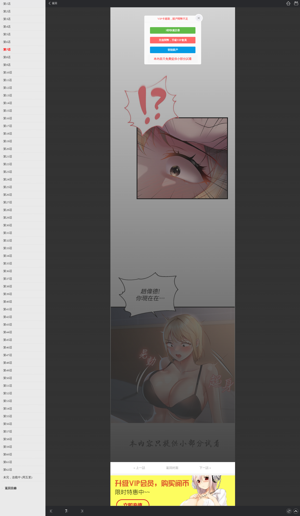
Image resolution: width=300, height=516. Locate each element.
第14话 (7, 103)
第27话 (7, 202)
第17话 (7, 126)
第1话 (7, 3)
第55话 (7, 416)
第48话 (7, 362)
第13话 (7, 95)
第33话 (7, 248)
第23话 (7, 171)
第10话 (7, 72)
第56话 (7, 423)
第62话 (7, 469)
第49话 (7, 370)
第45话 (7, 339)
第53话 (7, 401)
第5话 (7, 34)
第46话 (7, 347)
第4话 (7, 26)
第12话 (7, 87)
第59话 (7, 446)
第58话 (7, 439)
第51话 (7, 385)
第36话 (7, 271)
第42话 (7, 317)
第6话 (7, 42)
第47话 (7, 355)
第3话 (7, 19)
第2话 (7, 11)
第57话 (7, 431)
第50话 (7, 378)
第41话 (7, 309)
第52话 (7, 393)
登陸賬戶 (173, 49)
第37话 (7, 278)
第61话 (7, 462)
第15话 (7, 110)
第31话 (7, 233)
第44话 (7, 332)
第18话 (7, 133)
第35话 (7, 263)
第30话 (7, 225)
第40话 (7, 301)
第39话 (7, 294)
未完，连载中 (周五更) (17, 477)
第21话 (7, 156)
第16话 (7, 118)
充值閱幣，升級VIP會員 (173, 40)
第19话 (7, 141)
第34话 (7, 255)
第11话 (7, 80)
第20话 (7, 148)
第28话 (7, 210)
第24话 (7, 179)
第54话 (7, 408)
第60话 (7, 454)
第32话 (7, 240)
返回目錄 (11, 488)
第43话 (7, 324)
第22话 (7, 164)
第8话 (7, 57)
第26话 (7, 194)
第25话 (7, 187)
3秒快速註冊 (173, 30)
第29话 (7, 217)
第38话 (7, 286)
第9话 (7, 64)
